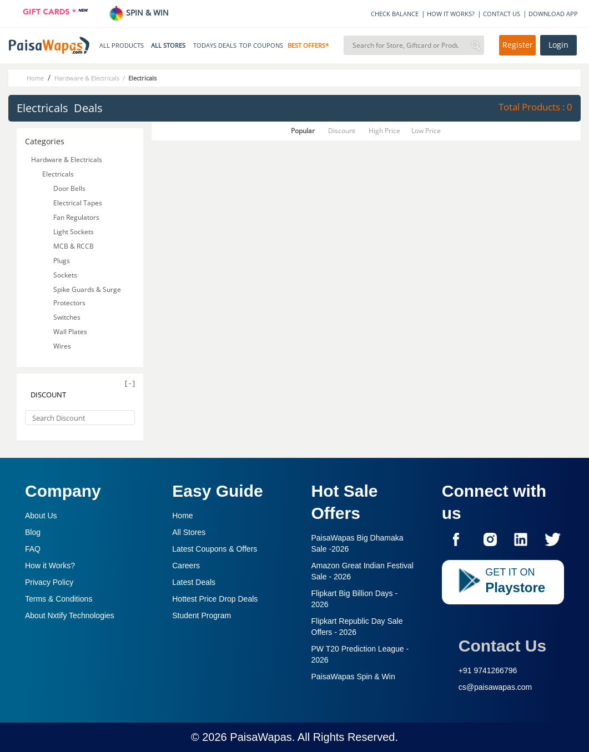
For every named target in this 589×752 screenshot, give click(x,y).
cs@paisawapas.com (495, 687)
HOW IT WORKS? (451, 13)
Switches (67, 317)
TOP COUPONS (261, 45)
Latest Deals (193, 582)
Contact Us (502, 646)
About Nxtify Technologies (69, 615)
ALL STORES (168, 45)
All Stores (188, 532)
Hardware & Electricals (67, 159)
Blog (33, 532)
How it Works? (50, 565)
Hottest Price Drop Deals (215, 598)
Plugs (62, 260)
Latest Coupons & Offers (214, 548)
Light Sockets (74, 231)
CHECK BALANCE (395, 13)
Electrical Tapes (78, 203)
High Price (384, 130)
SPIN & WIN (138, 12)
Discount (341, 130)
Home (182, 515)
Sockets (66, 275)
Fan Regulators (77, 217)
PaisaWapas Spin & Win (353, 676)
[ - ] (130, 383)
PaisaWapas (261, 737)
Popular (303, 130)
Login (558, 45)
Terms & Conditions (58, 598)
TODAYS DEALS (214, 45)
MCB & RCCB (74, 246)
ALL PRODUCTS (121, 45)
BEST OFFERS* (308, 45)
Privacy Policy (49, 582)
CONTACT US (501, 13)
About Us (41, 515)
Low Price (426, 130)
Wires (63, 346)
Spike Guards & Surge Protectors (87, 296)
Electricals (58, 174)
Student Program (201, 615)
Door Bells (70, 188)
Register (517, 45)
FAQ (33, 548)
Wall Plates (71, 331)
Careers (186, 565)
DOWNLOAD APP (553, 13)
